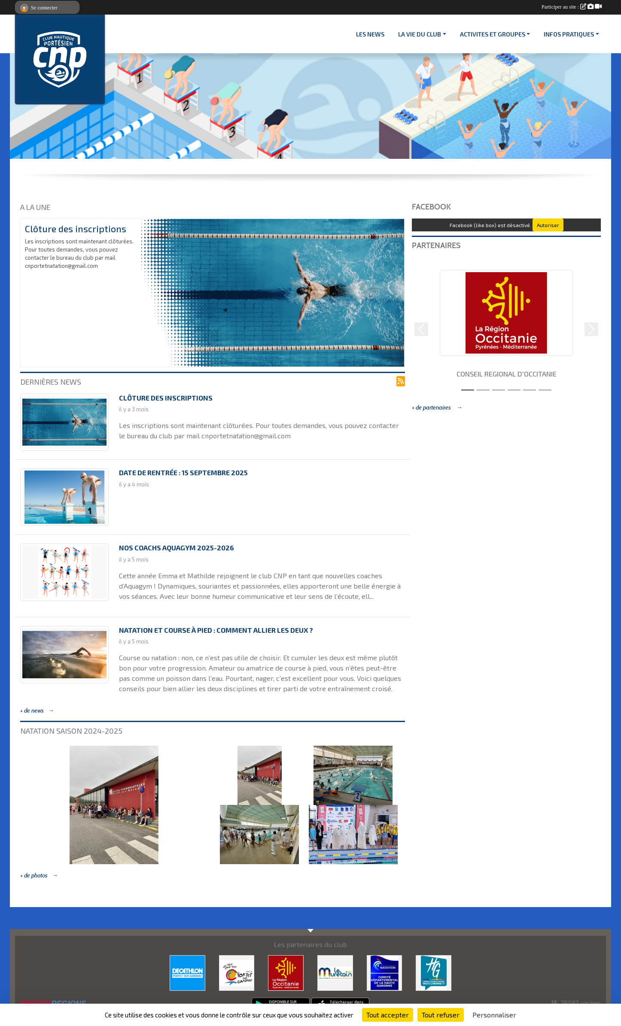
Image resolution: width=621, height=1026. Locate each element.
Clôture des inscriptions (75, 228)
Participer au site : (572, 7)
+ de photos (34, 875)
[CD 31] (384, 972)
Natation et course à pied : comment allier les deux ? (216, 630)
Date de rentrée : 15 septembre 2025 (183, 472)
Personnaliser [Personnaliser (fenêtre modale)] (494, 1015)
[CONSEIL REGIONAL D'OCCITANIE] (286, 972)
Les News (370, 34)
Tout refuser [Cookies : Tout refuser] (441, 1015)
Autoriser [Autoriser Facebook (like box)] (548, 225)
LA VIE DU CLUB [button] (419, 34)
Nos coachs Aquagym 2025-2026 (176, 547)
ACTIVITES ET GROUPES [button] (492, 34)
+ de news (32, 710)
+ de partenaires (432, 407)
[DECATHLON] (187, 972)
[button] (421, 329)
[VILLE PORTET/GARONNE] (237, 972)
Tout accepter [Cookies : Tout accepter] (387, 1015)
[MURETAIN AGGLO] (335, 972)
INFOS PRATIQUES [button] (569, 34)
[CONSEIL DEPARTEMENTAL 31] (433, 972)
